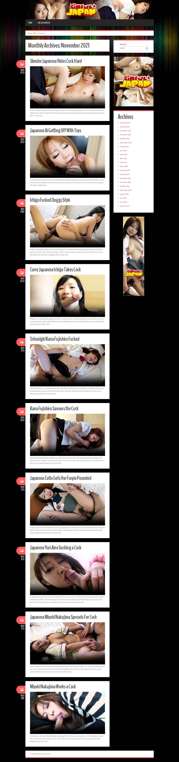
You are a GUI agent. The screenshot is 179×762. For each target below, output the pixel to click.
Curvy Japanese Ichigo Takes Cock (57, 269)
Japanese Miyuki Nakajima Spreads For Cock (66, 617)
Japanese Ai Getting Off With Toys (58, 130)
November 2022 (126, 135)
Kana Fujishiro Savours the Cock (56, 408)
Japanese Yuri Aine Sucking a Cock (58, 547)
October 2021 (125, 187)
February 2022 (125, 171)
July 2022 (123, 151)
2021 (35, 33)
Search (123, 44)
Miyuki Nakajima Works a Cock (55, 686)
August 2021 (124, 195)
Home (30, 22)
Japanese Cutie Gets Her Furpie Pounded (63, 478)
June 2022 (124, 155)
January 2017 (125, 206)
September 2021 (126, 191)
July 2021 (123, 199)
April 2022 (123, 163)
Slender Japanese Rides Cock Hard (58, 61)
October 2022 (125, 139)
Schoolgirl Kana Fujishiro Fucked (57, 339)
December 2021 (126, 179)
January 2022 (125, 175)
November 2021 (126, 183)
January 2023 (125, 127)
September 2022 (126, 143)
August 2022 (124, 147)
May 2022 (123, 159)
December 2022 (126, 131)
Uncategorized (44, 22)
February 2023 (125, 123)
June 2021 (124, 202)
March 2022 (124, 167)
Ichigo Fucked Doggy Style (52, 200)
